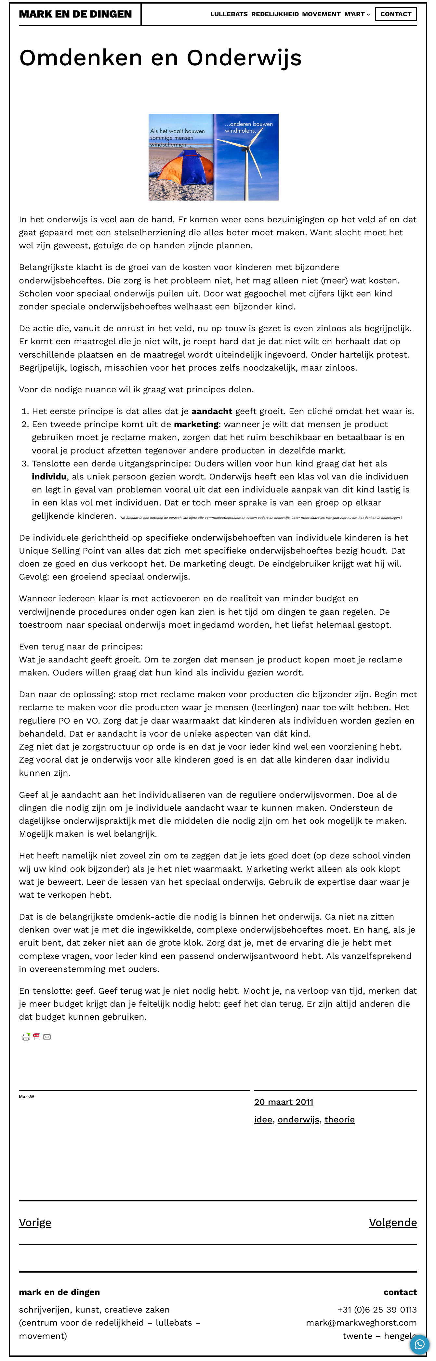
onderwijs (298, 1119)
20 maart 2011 (283, 1102)
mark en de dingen (75, 13)
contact (396, 14)
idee (263, 1119)
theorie (339, 1119)
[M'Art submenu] (368, 14)
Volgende (393, 1222)
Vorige (35, 1222)
